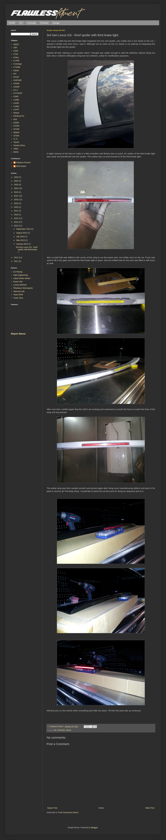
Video (15, 149)
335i (15, 47)
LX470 (16, 109)
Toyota (16, 142)
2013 (16, 226)
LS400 (16, 100)
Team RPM (18, 295)
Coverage (31, 23)
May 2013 (20, 240)
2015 (16, 218)
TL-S (15, 139)
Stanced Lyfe (19, 291)
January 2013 (22, 244)
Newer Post (52, 808)
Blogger (94, 827)
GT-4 (15, 90)
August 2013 (22, 233)
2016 (16, 214)
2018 (16, 207)
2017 (16, 211)
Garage (56, 23)
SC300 (16, 126)
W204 (16, 152)
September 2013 (23, 229)
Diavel (16, 70)
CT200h (16, 67)
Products (44, 23)
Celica (16, 57)
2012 (16, 257)
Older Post (149, 808)
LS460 (16, 106)
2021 (16, 196)
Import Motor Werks (21, 278)
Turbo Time (18, 298)
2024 (16, 184)
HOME (12, 23)
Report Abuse (18, 333)
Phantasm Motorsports (23, 288)
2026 (16, 177)
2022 (16, 192)
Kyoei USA (18, 282)
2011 (16, 261)
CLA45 (16, 60)
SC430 (16, 129)
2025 (16, 181)
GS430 (68, 730)
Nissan (16, 113)
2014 (16, 222)
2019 (16, 203)
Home (101, 808)
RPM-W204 (21, 166)
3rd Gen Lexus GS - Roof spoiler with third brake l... (26, 249)
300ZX (16, 44)
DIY (21, 23)
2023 (16, 188)
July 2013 (20, 236)
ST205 (16, 136)
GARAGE (61, 730)
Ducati (16, 77)
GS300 (16, 83)
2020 (16, 199)
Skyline (16, 132)
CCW (15, 54)
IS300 (16, 96)
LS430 (16, 103)
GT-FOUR (17, 93)
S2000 (16, 123)
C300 (15, 51)
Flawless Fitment (23, 162)
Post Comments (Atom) (68, 812)
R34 (15, 119)
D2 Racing (17, 272)
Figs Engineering (20, 275)
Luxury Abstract (20, 285)
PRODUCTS (18, 116)
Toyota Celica (19, 145)
